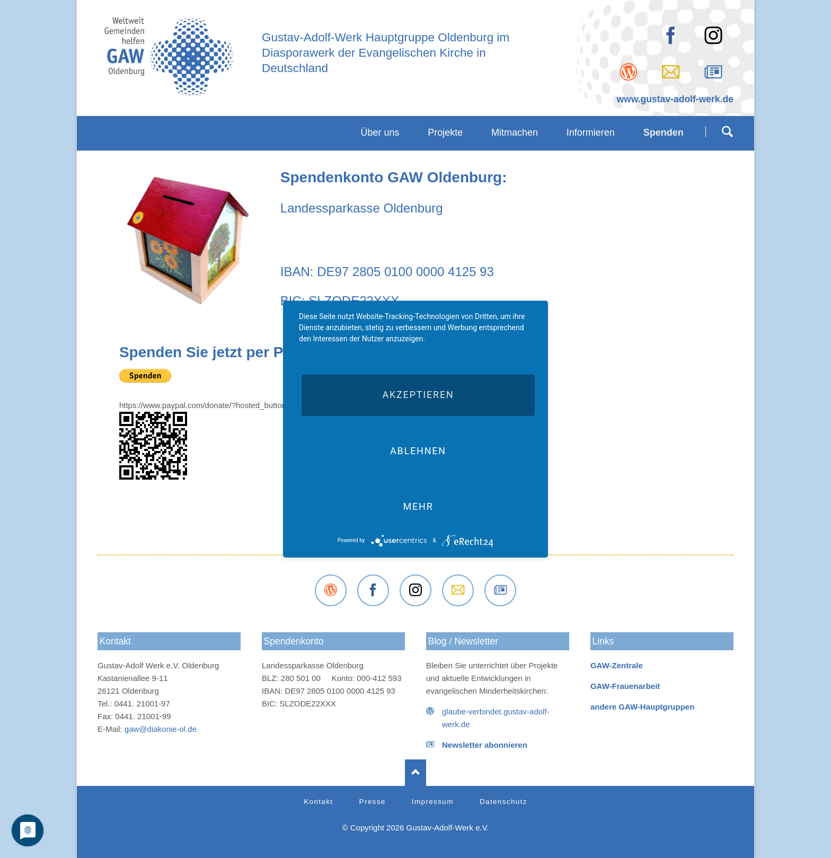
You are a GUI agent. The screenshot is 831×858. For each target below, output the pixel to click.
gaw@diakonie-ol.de (161, 728)
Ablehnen (418, 450)
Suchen (727, 131)
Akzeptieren (418, 395)
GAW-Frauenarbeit (625, 686)
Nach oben (415, 772)
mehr (418, 506)
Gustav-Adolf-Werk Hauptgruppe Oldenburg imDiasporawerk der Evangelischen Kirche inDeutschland (385, 53)
